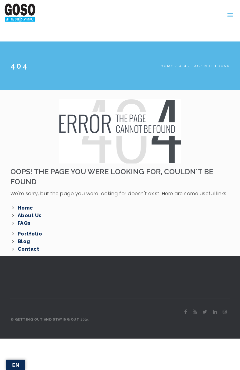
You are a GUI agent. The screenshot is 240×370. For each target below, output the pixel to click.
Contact (28, 249)
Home (167, 65)
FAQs (24, 223)
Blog (24, 241)
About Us (30, 215)
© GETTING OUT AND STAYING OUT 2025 (49, 320)
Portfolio (30, 234)
